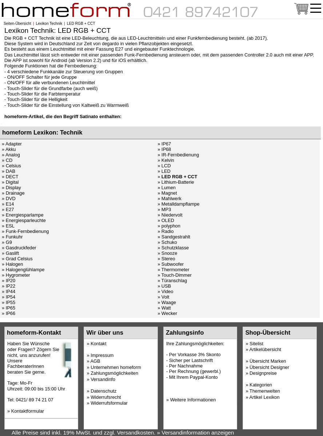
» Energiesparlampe (23, 215)
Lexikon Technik (49, 24)
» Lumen (166, 187)
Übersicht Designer (269, 367)
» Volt (163, 297)
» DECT (10, 176)
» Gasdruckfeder (19, 247)
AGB (95, 361)
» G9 (7, 242)
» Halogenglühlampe (23, 269)
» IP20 (8, 280)
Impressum (102, 355)
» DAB (8, 171)
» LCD (164, 165)
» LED (164, 171)
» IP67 (164, 144)
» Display (11, 187)
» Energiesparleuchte (24, 220)
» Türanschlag (172, 280)
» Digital (10, 182)
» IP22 (8, 286)
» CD (7, 160)
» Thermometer (173, 269)
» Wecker (167, 313)
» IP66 (8, 313)
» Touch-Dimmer (174, 275)
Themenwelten (265, 391)
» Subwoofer (170, 264)
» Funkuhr (12, 237)
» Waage (166, 302)
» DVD (9, 198)
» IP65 (8, 308)
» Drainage (13, 193)
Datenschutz (103, 391)
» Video (165, 291)
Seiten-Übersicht (17, 24)
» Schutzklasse (173, 247)
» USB (164, 286)
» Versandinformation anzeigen (195, 432)
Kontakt (98, 343)
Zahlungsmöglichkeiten (114, 373)
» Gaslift (10, 253)
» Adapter (12, 144)
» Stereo (166, 258)
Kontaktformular (27, 411)
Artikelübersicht (265, 349)
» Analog (11, 154)
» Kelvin (165, 160)
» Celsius (11, 165)
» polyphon (168, 226)
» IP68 (164, 149)
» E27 (8, 209)
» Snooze (167, 253)
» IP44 (8, 291)
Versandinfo (103, 379)
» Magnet (167, 193)
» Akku (9, 149)
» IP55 (8, 302)
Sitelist (256, 343)
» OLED (165, 220)
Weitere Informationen (193, 399)
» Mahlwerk (169, 198)
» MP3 (164, 209)
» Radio (165, 231)
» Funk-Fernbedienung (25, 231)
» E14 (8, 204)
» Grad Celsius (17, 258)
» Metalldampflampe (178, 204)
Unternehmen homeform (116, 367)
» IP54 (8, 297)
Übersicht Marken (268, 361)
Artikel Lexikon (264, 397)
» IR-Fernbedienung (178, 154)
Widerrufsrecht (106, 397)
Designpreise (263, 373)
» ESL (8, 226)
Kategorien (261, 385)
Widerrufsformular (109, 403)
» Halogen (12, 264)
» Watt (164, 308)
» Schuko (167, 242)
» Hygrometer (16, 275)
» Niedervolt (169, 215)
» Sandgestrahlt (173, 237)
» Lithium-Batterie (175, 182)
